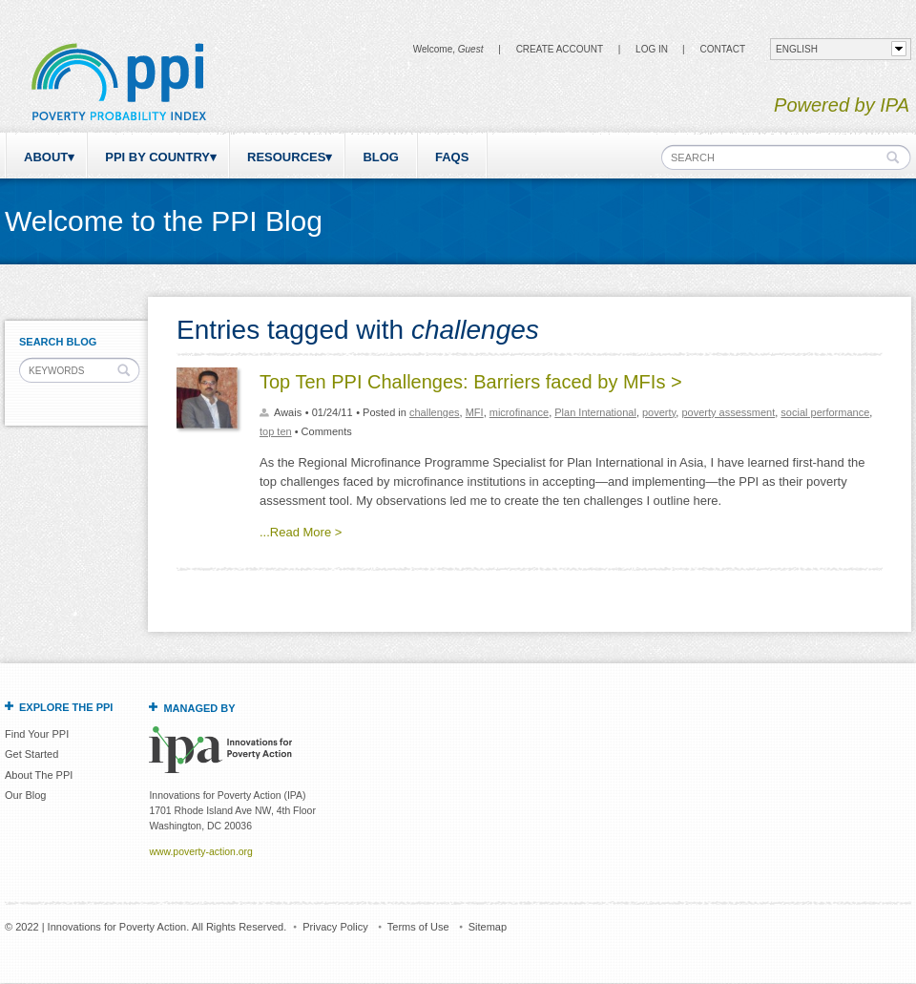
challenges (434, 412)
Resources (286, 157)
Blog (381, 157)
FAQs (451, 157)
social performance (825, 412)
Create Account (559, 49)
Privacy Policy (334, 926)
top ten (276, 431)
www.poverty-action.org (200, 852)
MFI (475, 412)
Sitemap (487, 926)
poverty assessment (728, 412)
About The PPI (39, 775)
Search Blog (57, 341)
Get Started (31, 754)
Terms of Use (418, 926)
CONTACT (722, 49)
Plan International (595, 412)
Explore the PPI (66, 707)
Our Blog (25, 795)
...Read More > (301, 532)
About (46, 157)
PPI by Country (157, 157)
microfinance (519, 412)
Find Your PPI (37, 734)
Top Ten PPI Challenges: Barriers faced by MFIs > (471, 381)
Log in (651, 49)
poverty (659, 412)
